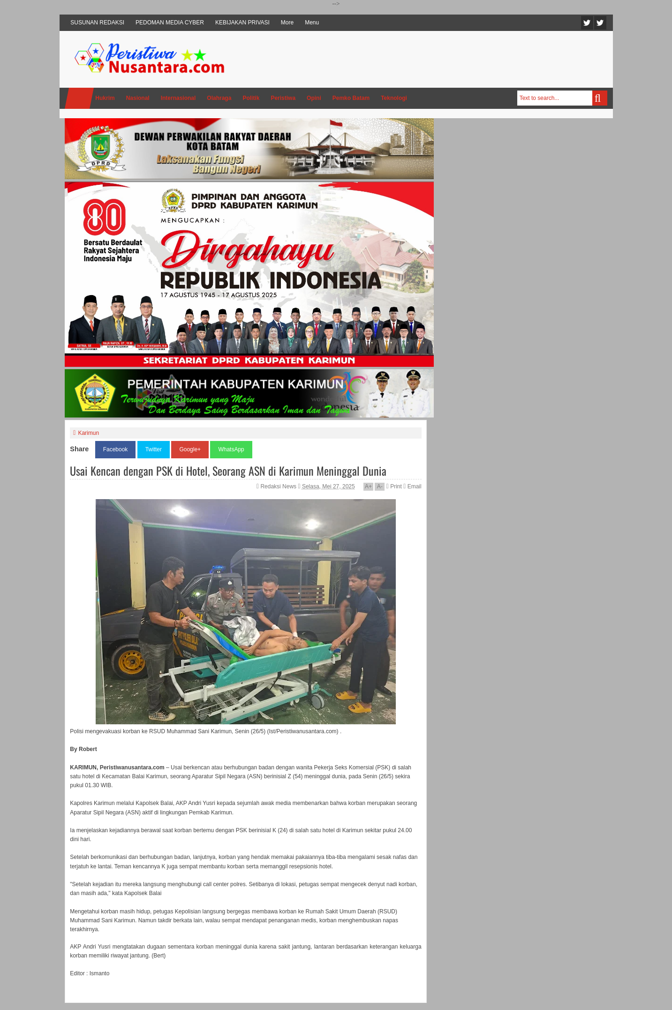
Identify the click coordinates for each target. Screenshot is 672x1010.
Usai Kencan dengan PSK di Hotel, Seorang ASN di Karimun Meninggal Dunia (228, 470)
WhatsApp (231, 449)
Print (394, 486)
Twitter (587, 23)
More (287, 22)
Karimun (88, 433)
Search (599, 98)
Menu (312, 22)
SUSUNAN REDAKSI (97, 22)
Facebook (600, 23)
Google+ (190, 449)
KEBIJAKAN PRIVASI (242, 22)
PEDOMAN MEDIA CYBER (170, 22)
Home (79, 98)
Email (412, 486)
